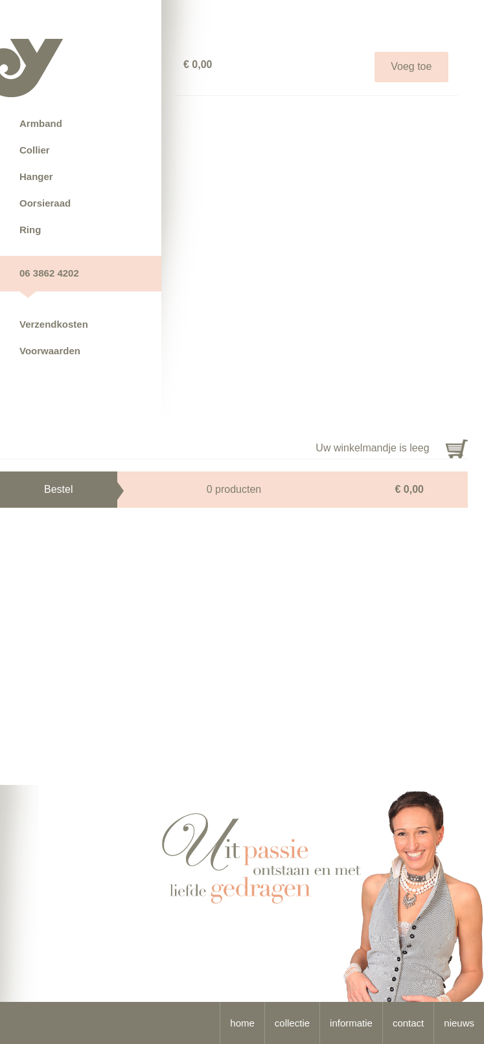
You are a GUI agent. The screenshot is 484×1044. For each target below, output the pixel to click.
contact (408, 1022)
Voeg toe (411, 66)
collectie (292, 1022)
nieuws (459, 1022)
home (242, 1022)
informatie (351, 1022)
